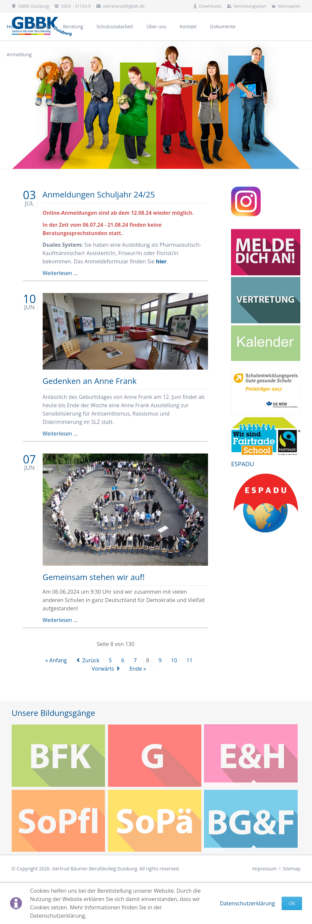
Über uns (156, 26)
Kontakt (188, 26)
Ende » (137, 668)
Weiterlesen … (60, 273)
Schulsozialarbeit (114, 26)
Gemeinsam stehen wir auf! (94, 576)
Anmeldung (19, 54)
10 (174, 660)
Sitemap (291, 868)
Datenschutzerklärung (247, 903)
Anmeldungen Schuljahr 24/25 (99, 194)
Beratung (73, 26)
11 (189, 660)
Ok (292, 903)
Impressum (264, 868)
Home (13, 26)
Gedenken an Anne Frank (90, 380)
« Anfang (56, 660)
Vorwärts (103, 668)
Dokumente (223, 26)
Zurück (90, 660)
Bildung (41, 26)
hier (161, 261)
